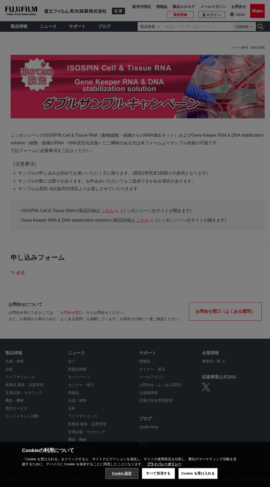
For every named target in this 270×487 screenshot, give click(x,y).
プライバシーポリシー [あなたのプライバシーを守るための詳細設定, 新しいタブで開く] (164, 470)
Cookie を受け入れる (198, 479)
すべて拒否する (158, 479)
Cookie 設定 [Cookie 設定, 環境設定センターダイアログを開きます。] (122, 479)
